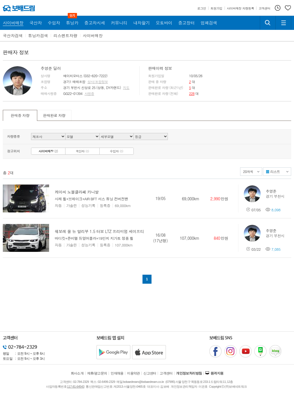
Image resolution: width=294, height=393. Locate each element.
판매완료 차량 (54, 115)
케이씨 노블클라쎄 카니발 (77, 192)
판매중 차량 (20, 115)
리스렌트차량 (65, 35)
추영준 (271, 191)
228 (191, 93)
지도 (126, 87)
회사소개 (77, 373)
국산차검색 (13, 35)
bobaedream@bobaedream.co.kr (143, 381)
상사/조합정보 (97, 81)
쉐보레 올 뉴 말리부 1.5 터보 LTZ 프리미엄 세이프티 (99, 231)
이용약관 (133, 373)
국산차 (82, 151)
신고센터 (149, 373)
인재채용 (117, 373)
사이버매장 (93, 35)
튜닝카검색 (38, 35)
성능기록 (88, 205)
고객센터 (166, 373)
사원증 (89, 93)
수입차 (116, 151)
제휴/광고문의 (97, 373)
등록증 (105, 205)
